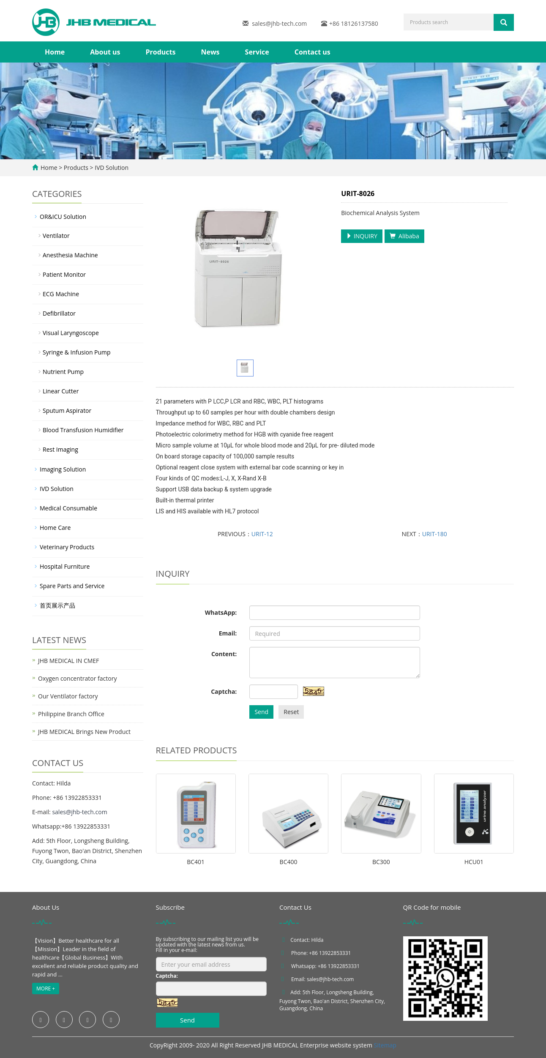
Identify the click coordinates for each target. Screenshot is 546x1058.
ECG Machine (61, 294)
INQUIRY (361, 236)
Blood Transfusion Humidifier (83, 430)
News (210, 52)
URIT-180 (434, 534)
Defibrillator (59, 313)
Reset (291, 712)
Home (55, 52)
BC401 (196, 862)
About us (105, 52)
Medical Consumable (68, 508)
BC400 (289, 862)
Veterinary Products (67, 547)
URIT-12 (262, 534)
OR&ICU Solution (63, 217)
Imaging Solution (63, 469)
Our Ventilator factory (68, 696)
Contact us (312, 52)
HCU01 (473, 862)
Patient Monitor (64, 274)
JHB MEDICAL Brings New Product (84, 732)
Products (160, 52)
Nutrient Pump (63, 372)
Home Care (55, 528)
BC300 (381, 862)
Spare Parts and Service (72, 586)
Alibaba (404, 236)
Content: (224, 654)
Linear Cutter (61, 391)
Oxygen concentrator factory (77, 678)
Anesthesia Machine (70, 255)
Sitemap (385, 1045)
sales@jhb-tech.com (279, 23)
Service (257, 52)
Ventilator (56, 236)
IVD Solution (110, 168)
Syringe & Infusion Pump (77, 352)
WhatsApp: (221, 612)
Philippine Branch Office (71, 714)
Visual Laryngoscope (71, 333)
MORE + (45, 988)
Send (261, 712)
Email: (228, 633)
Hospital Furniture (65, 566)
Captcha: (224, 691)
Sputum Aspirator (67, 410)
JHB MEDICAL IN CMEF (68, 661)
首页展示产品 (57, 605)
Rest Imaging (60, 449)
